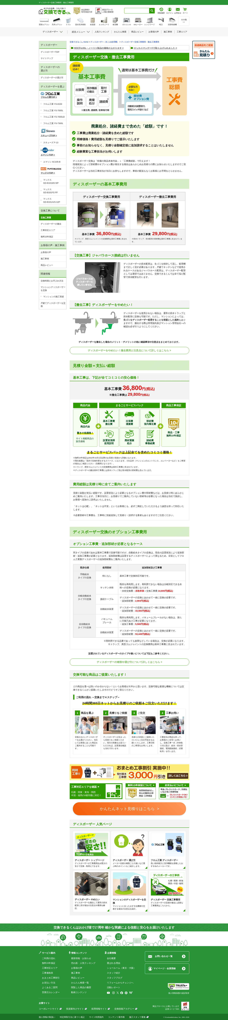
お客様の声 (46, 252)
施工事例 (45, 258)
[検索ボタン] (152, 10)
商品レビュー (47, 265)
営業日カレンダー (51, 992)
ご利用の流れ (48, 958)
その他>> (184, 21)
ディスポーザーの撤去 (51, 224)
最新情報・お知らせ (81, 958)
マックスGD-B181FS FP (50, 191)
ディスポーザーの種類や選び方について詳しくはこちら (128, 662)
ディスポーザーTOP (50, 52)
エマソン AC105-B (51, 162)
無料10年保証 (47, 236)
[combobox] (136, 10)
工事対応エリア (48, 230)
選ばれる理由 (113, 963)
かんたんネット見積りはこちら (128, 809)
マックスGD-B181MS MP (51, 181)
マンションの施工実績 (53, 296)
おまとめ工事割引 (51, 978)
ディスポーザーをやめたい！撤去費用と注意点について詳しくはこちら (128, 350)
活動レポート (113, 987)
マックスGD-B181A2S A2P (51, 200)
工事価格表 (47, 973)
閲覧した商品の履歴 (81, 987)
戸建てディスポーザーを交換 (53, 304)
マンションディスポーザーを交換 (53, 288)
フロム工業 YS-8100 (52, 104)
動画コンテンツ (79, 992)
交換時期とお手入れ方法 (52, 281)
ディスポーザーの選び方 (52, 77)
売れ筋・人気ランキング (83, 963)
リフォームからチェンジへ (120, 983)
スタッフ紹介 (113, 973)
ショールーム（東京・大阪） (121, 968)
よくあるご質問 (49, 987)
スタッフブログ (114, 978)
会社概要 (111, 958)
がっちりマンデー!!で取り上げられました (154, 48)
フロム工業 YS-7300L (53, 123)
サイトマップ (47, 58)
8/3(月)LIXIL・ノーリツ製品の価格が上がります (98, 48)
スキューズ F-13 (50, 142)
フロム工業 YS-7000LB (54, 117)
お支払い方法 (48, 983)
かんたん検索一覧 (80, 983)
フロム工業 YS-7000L (53, 110)
